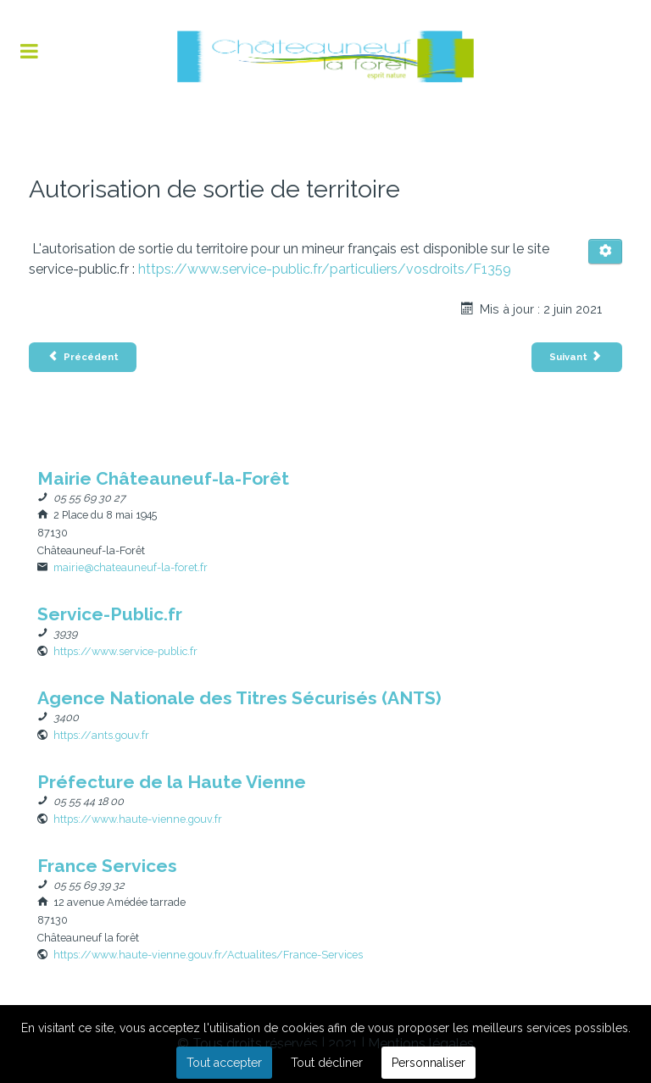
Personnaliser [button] (428, 1062)
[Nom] (163, 478)
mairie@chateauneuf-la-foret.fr (130, 567)
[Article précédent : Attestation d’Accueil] (82, 357)
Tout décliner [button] (327, 1062)
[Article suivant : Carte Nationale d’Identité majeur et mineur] (576, 357)
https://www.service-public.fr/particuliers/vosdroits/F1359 (324, 269)
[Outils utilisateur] (605, 251)
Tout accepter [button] (224, 1062)
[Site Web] (125, 651)
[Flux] (325, 56)
